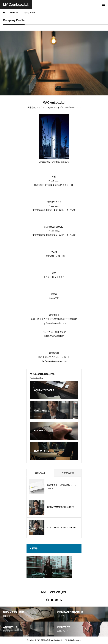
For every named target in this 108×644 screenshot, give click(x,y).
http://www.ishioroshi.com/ (54, 323)
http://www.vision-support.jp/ (54, 361)
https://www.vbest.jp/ (54, 336)
